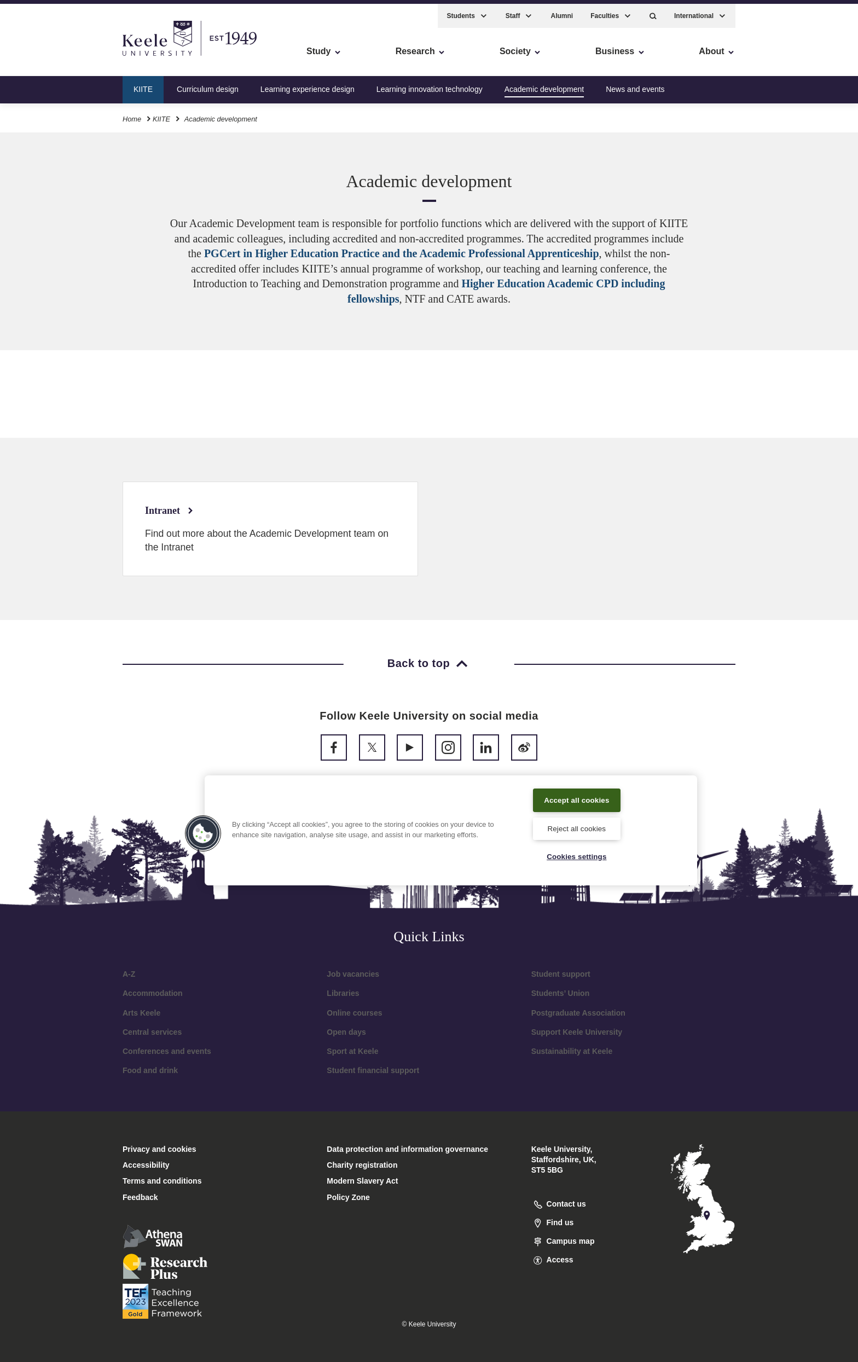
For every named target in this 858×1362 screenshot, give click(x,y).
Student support (560, 974)
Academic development (544, 84)
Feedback (140, 1197)
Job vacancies (353, 974)
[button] (653, 11)
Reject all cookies (576, 826)
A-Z (129, 974)
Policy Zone (348, 1197)
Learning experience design (307, 84)
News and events (635, 84)
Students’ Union (560, 993)
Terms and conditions (162, 1180)
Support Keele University (577, 1032)
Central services (152, 1032)
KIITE (143, 84)
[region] (451, 829)
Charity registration (362, 1165)
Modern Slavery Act (362, 1180)
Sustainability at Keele (572, 1051)
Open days (346, 1032)
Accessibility (146, 1165)
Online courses (354, 1013)
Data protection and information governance (407, 1149)
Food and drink (150, 1070)
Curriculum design (208, 84)
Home (132, 114)
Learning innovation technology (429, 84)
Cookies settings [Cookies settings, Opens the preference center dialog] (576, 855)
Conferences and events (167, 1051)
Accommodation (153, 993)
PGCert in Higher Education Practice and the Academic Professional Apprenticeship (401, 253)
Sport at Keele (352, 1051)
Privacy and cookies (159, 1149)
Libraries (343, 993)
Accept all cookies (577, 797)
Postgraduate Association (578, 1013)
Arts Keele (141, 1013)
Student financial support (373, 1070)
